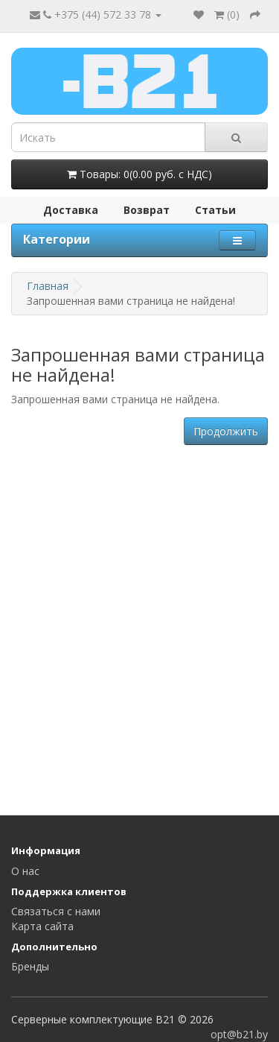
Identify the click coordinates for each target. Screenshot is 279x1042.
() (227, 14)
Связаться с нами (55, 911)
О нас (25, 871)
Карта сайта (42, 926)
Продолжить (225, 431)
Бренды (30, 966)
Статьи (215, 210)
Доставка (70, 210)
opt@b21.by (239, 1034)
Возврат (147, 210)
